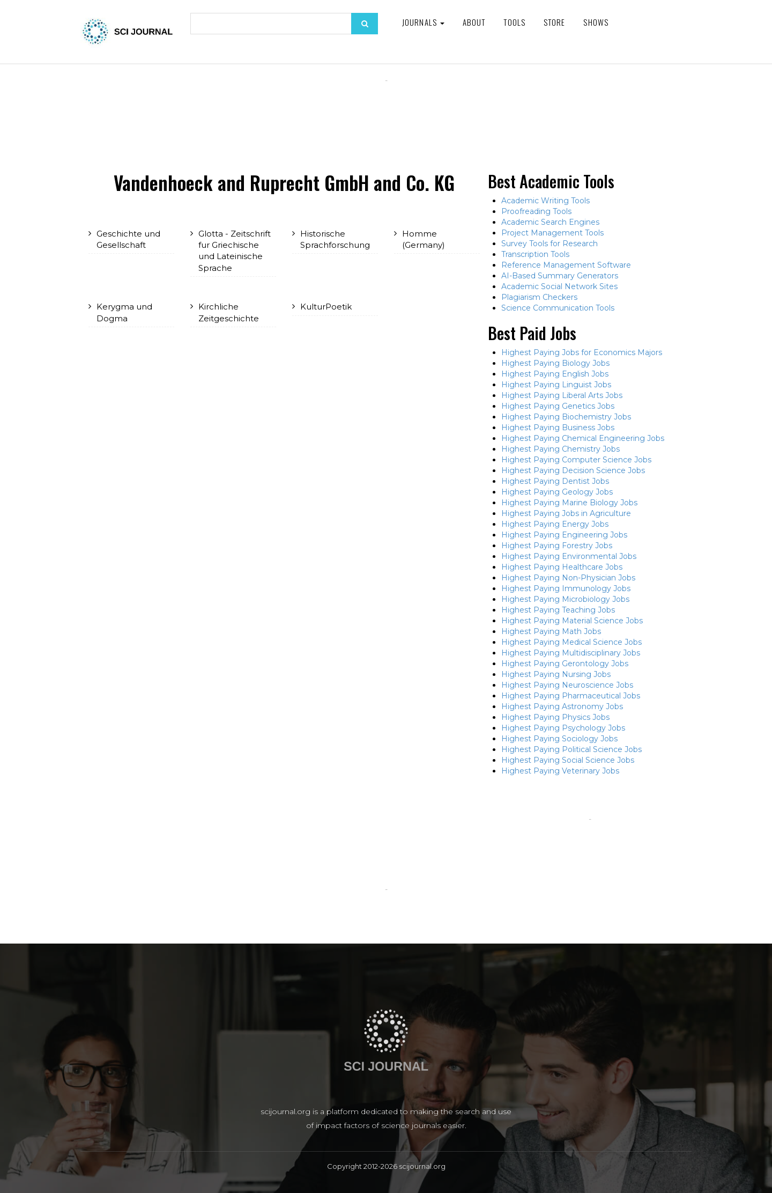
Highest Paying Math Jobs (551, 631)
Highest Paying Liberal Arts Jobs (561, 395)
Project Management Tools (552, 233)
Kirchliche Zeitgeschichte (228, 312)
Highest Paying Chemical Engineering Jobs (582, 438)
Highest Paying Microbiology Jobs (565, 599)
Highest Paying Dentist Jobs (555, 481)
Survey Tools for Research (549, 243)
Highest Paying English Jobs (554, 374)
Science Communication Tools (557, 308)
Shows (595, 22)
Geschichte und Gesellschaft (128, 239)
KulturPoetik (326, 306)
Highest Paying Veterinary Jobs (560, 771)
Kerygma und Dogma (124, 312)
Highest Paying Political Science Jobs (571, 749)
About (474, 22)
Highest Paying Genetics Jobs (557, 406)
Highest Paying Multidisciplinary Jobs (570, 653)
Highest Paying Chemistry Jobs (560, 449)
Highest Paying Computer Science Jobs (576, 460)
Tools (514, 22)
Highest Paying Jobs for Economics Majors (581, 352)
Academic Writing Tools (545, 200)
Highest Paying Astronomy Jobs (562, 706)
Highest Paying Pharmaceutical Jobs (570, 696)
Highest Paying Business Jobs (557, 427)
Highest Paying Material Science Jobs (572, 620)
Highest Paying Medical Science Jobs (571, 642)
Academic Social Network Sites (559, 286)
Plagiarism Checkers (539, 297)
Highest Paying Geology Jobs (557, 492)
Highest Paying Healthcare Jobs (561, 567)
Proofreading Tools (536, 211)
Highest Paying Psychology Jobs (563, 728)
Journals (423, 22)
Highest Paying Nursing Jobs (556, 674)
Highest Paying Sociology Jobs (559, 738)
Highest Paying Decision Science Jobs (573, 470)
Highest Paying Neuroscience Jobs (567, 685)
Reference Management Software (566, 265)
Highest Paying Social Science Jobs (567, 760)
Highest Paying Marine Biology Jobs (569, 502)
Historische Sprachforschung (335, 239)
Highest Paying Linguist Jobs (556, 384)
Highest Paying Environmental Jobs (568, 556)
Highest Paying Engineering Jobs (564, 535)
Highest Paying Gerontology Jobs (564, 663)
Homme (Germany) (423, 239)
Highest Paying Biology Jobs (555, 363)
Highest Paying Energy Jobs (554, 524)
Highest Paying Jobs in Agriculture (566, 513)
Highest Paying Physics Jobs (555, 717)
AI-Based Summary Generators (559, 276)
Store (555, 22)
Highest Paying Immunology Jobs (565, 588)
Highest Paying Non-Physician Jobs (568, 578)
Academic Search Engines (550, 222)
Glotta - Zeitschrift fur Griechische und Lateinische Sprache (234, 251)
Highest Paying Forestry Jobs (556, 545)
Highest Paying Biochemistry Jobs (566, 417)
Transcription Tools (535, 254)
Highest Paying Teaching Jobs (558, 610)
